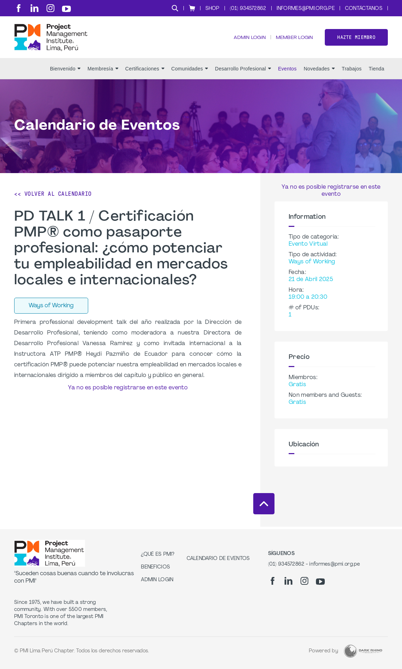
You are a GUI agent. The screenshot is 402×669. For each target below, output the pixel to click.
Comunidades (189, 71)
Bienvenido (65, 71)
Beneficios (155, 567)
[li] (34, 8)
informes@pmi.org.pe (306, 8)
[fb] (18, 8)
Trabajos (352, 71)
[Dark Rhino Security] (363, 651)
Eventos (287, 71)
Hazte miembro (356, 38)
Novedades (319, 71)
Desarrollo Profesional (243, 71)
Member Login (294, 39)
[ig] (50, 8)
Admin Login (249, 39)
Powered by (323, 651)
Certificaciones (144, 71)
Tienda (376, 71)
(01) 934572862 (248, 8)
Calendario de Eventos (218, 558)
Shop (212, 8)
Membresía (102, 71)
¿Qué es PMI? (157, 554)
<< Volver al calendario (53, 196)
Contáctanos (364, 8)
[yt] (66, 9)
